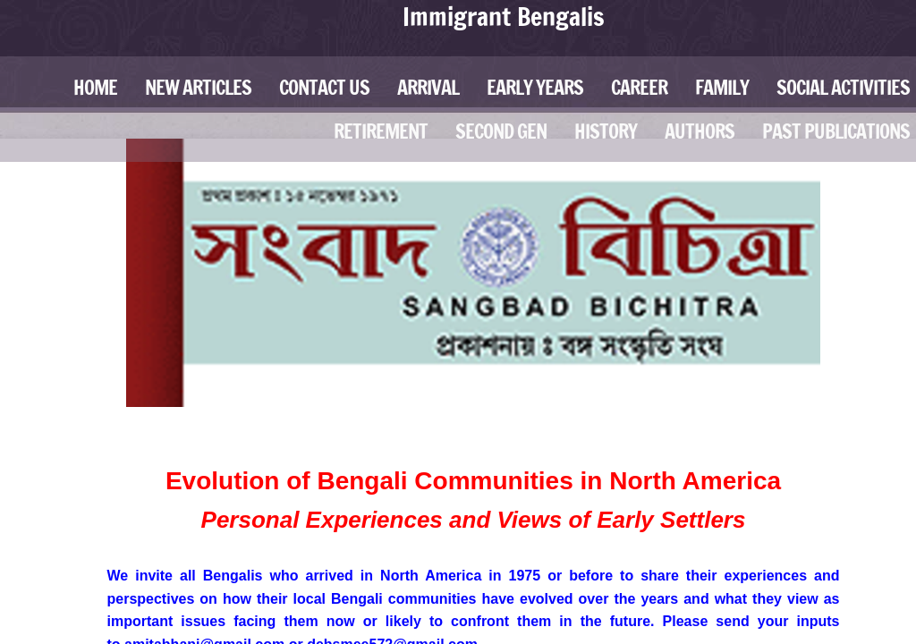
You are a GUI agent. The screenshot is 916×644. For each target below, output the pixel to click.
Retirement (381, 131)
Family (722, 87)
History (605, 131)
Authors (699, 131)
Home (95, 87)
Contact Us (324, 87)
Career (639, 87)
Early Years (535, 87)
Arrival (428, 87)
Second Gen (501, 131)
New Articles (198, 87)
